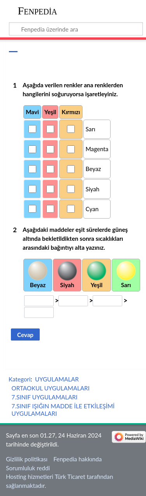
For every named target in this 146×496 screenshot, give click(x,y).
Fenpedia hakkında (77, 458)
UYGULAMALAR (57, 379)
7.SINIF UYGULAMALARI (45, 397)
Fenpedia (37, 11)
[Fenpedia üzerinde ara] (76, 29)
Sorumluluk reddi (28, 467)
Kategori (19, 379)
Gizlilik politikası (26, 458)
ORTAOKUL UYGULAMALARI (51, 388)
